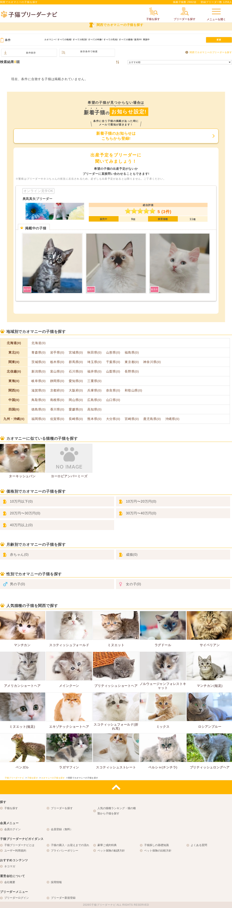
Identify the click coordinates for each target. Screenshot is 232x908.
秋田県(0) (94, 352)
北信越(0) (14, 371)
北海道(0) (14, 343)
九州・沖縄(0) (13, 419)
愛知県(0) (76, 381)
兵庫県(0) (94, 390)
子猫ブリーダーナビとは (19, 845)
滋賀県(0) (38, 390)
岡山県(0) (76, 400)
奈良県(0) (113, 390)
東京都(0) (132, 362)
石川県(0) (76, 371)
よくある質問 (199, 845)
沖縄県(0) (172, 419)
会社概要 (9, 882)
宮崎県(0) (132, 419)
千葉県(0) (113, 362)
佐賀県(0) (57, 419)
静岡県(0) (57, 381)
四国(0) (13, 409)
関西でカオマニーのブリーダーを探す (211, 52)
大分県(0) (113, 419)
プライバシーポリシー (64, 850)
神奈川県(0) (152, 362)
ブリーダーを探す (62, 808)
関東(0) (13, 362)
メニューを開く (216, 14)
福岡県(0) (38, 419)
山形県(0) (113, 352)
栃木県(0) (57, 362)
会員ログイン (12, 829)
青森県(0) (38, 352)
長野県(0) (132, 371)
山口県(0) (113, 400)
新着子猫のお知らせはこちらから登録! (116, 136)
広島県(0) (94, 400)
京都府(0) (57, 390)
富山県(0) (57, 371)
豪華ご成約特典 (107, 845)
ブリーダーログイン (16, 897)
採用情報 (56, 882)
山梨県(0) (113, 371)
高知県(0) (94, 409)
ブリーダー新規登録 (63, 897)
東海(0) (13, 381)
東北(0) (13, 352)
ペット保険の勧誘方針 (111, 850)
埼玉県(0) (94, 362)
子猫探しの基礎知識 (156, 845)
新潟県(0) (38, 371)
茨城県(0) (38, 362)
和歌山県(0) (133, 390)
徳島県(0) (38, 409)
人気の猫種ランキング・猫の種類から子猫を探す (116, 811)
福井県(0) (94, 371)
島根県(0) (57, 400)
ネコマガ (9, 866)
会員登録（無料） (62, 829)
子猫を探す (11, 808)
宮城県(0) (76, 352)
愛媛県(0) (76, 409)
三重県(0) (94, 381)
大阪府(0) (76, 390)
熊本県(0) (94, 419)
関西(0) (13, 390)
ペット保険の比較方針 (157, 850)
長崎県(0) (76, 419)
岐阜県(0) (38, 381)
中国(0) (13, 400)
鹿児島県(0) (152, 419)
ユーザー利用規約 (15, 850)
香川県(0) (57, 409)
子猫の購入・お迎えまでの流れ (70, 845)
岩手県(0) (57, 352)
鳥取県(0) (38, 400)
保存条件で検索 (89, 51)
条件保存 (31, 52)
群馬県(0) (76, 362)
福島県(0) (132, 352)
